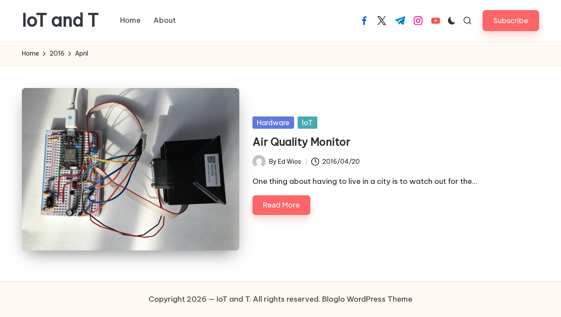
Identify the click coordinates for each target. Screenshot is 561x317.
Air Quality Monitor (301, 141)
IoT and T (60, 20)
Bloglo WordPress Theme (367, 299)
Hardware (273, 122)
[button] (511, 20)
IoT (307, 122)
